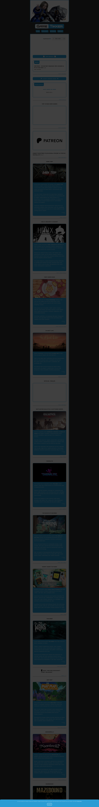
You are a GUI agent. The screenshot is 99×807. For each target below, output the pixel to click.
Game (49, 26)
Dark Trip (60, 184)
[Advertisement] (49, 49)
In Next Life (55, 353)
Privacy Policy (79, 801)
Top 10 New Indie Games (49, 104)
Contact (60, 31)
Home (38, 31)
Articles (53, 31)
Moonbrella (55, 754)
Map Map (53, 702)
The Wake (51, 641)
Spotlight (45, 31)
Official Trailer (49, 381)
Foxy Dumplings (50, 300)
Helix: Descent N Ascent (54, 244)
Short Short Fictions (54, 589)
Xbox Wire (49, 95)
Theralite (55, 484)
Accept (49, 804)
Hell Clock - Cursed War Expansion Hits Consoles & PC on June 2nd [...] (49, 67)
